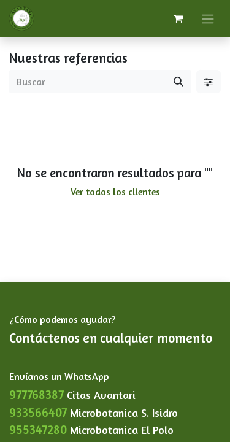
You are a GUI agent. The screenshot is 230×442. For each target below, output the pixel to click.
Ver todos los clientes (115, 191)
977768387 (36, 394)
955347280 (38, 429)
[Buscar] (178, 81)
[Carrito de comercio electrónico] (178, 18)
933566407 (38, 412)
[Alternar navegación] (208, 18)
